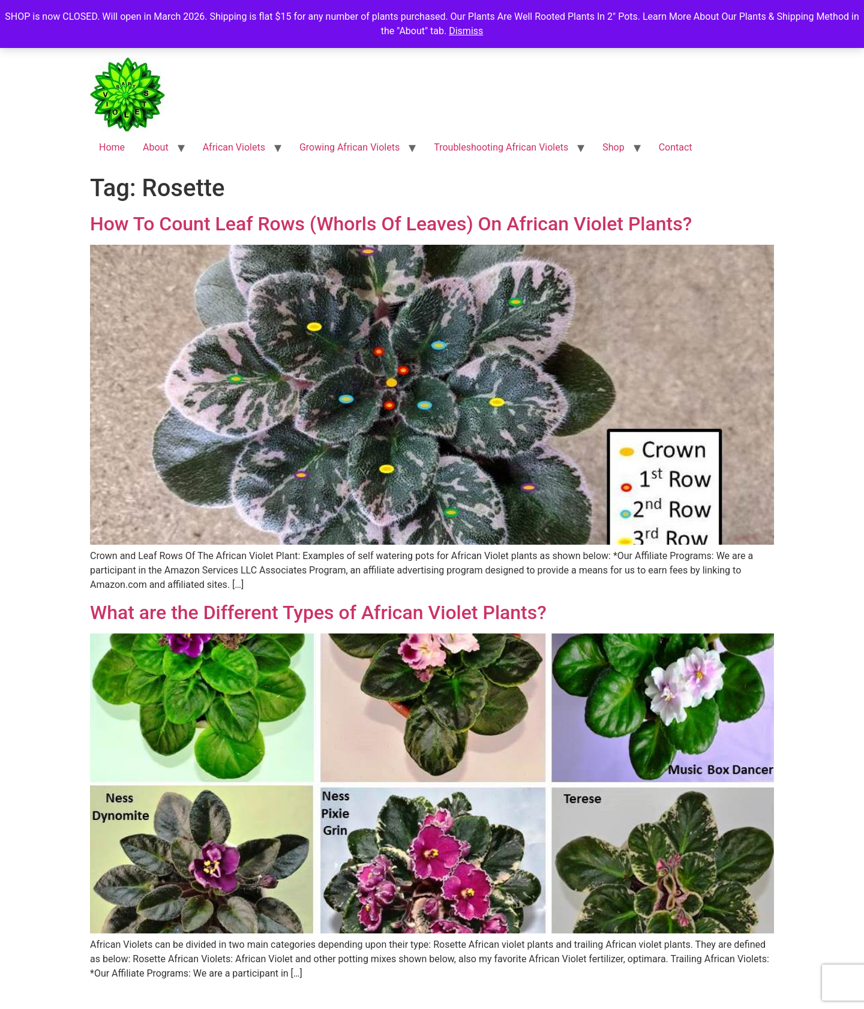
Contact (675, 147)
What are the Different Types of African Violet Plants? (318, 612)
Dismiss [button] (466, 31)
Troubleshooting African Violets (501, 147)
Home (112, 147)
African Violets (234, 147)
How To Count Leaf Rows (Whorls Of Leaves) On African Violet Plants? (391, 223)
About (156, 147)
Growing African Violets (349, 147)
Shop (613, 147)
